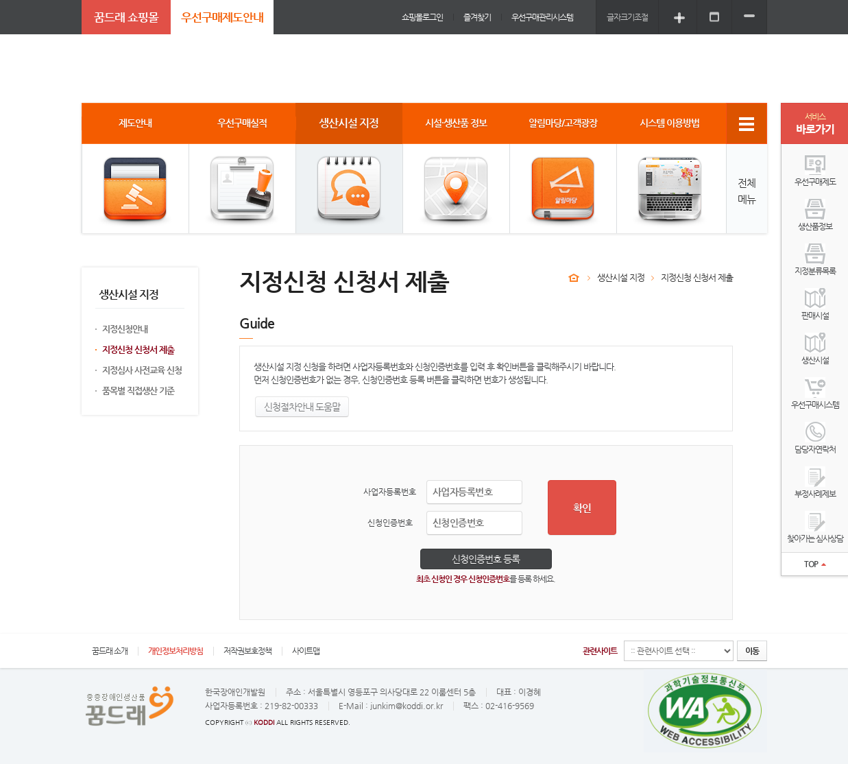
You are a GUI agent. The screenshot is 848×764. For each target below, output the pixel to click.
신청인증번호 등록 (486, 558)
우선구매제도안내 (222, 17)
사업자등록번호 (389, 492)
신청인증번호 (390, 522)
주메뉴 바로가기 (0, 0)
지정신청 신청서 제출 (138, 349)
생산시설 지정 (620, 277)
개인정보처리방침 (175, 651)
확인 (582, 508)
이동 (752, 651)
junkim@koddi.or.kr (406, 706)
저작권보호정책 (247, 651)
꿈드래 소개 (110, 651)
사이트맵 (305, 651)
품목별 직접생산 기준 (138, 390)
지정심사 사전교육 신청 (142, 370)
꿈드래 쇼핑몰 (126, 17)
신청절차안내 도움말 (302, 406)
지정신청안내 (124, 329)
